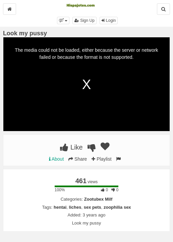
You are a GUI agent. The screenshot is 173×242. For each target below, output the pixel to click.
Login (109, 20)
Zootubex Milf (98, 199)
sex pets (92, 207)
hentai (60, 207)
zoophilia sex (117, 207)
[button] (63, 20)
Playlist (101, 159)
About (56, 159)
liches (75, 207)
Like (71, 147)
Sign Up (84, 20)
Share (77, 159)
